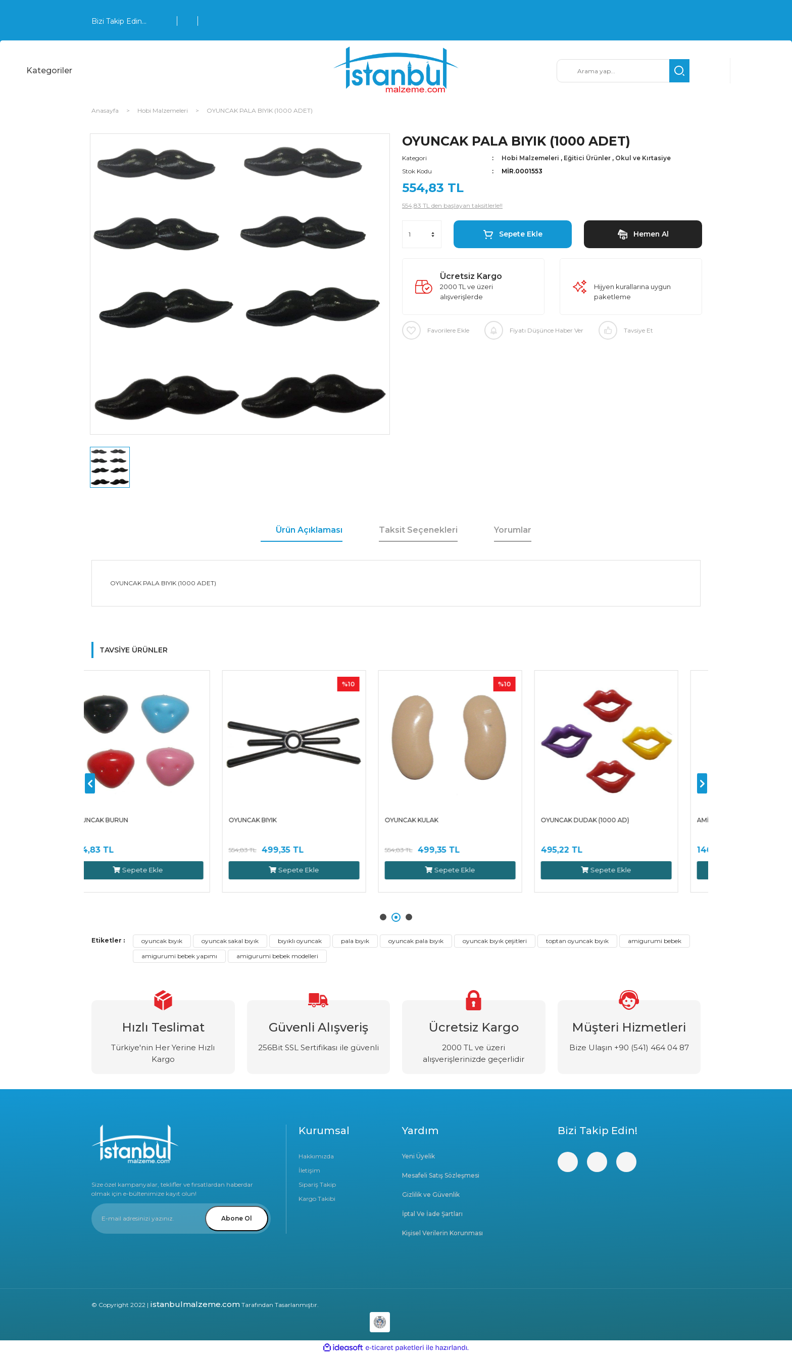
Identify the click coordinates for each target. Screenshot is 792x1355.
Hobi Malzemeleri (530, 158)
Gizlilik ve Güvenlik (431, 1194)
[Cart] (750, 70)
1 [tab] (384, 917)
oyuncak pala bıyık (415, 941)
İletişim (309, 1170)
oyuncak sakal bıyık (230, 941)
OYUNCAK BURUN (124, 820)
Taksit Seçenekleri (418, 530)
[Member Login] (709, 70)
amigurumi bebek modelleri (277, 956)
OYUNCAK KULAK (435, 820)
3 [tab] (409, 917)
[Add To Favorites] (435, 330)
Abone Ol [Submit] (236, 1218)
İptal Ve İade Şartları (432, 1214)
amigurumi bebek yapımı (179, 956)
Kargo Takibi (317, 1198)
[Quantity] (421, 234)
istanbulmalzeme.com (195, 1304)
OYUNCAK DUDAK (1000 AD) (609, 820)
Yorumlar (512, 530)
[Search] (623, 70)
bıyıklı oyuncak (300, 941)
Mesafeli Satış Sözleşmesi (440, 1175)
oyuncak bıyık (161, 941)
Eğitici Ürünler (587, 158)
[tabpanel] (162, 781)
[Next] (702, 783)
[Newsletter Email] (181, 1218)
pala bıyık (355, 941)
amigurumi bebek (654, 941)
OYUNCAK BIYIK (277, 820)
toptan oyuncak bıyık (577, 941)
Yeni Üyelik (418, 1156)
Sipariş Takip (317, 1184)
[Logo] (396, 70)
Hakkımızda (316, 1156)
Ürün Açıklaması (309, 530)
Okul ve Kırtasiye (643, 158)
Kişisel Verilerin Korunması (442, 1233)
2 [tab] (397, 917)
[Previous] (90, 783)
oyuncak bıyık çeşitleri (495, 941)
